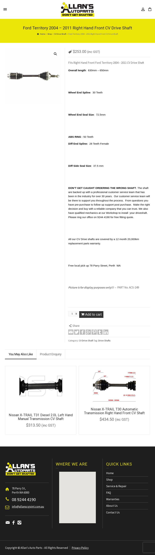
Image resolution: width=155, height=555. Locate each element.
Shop (109, 480)
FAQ (108, 493)
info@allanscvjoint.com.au (28, 506)
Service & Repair (116, 486)
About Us (112, 506)
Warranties (112, 499)
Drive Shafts (104, 340)
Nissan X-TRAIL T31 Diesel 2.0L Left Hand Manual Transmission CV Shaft (41, 417)
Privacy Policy (80, 548)
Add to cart (93, 314)
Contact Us (113, 512)
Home (110, 473)
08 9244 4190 (24, 499)
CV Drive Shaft (86, 340)
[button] (77, 494)
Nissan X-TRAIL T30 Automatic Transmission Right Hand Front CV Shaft (114, 411)
